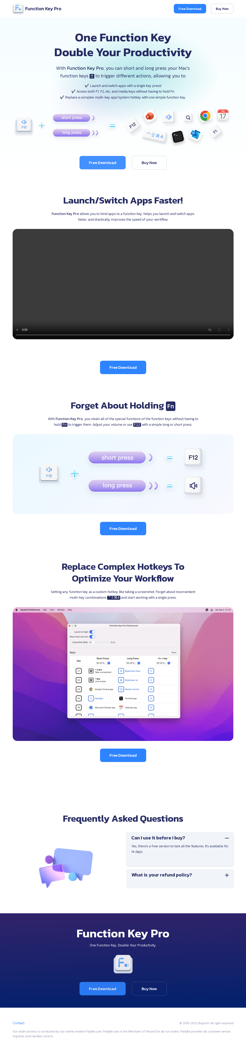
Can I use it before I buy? (183, 837)
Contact (18, 1023)
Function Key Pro (37, 8)
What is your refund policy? (183, 874)
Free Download (190, 8)
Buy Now (222, 8)
